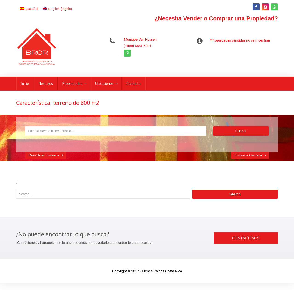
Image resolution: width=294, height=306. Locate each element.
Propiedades (72, 83)
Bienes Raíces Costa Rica (162, 271)
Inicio (25, 83)
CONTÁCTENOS (246, 238)
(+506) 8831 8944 (137, 46)
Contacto (133, 83)
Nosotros (46, 83)
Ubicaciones (104, 83)
